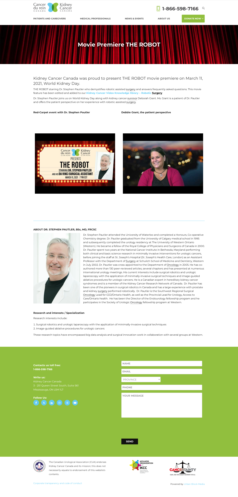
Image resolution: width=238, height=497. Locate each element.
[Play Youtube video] (75, 163)
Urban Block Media (194, 484)
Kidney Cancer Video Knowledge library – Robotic (124, 93)
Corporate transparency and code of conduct (57, 483)
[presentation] (145, 427)
